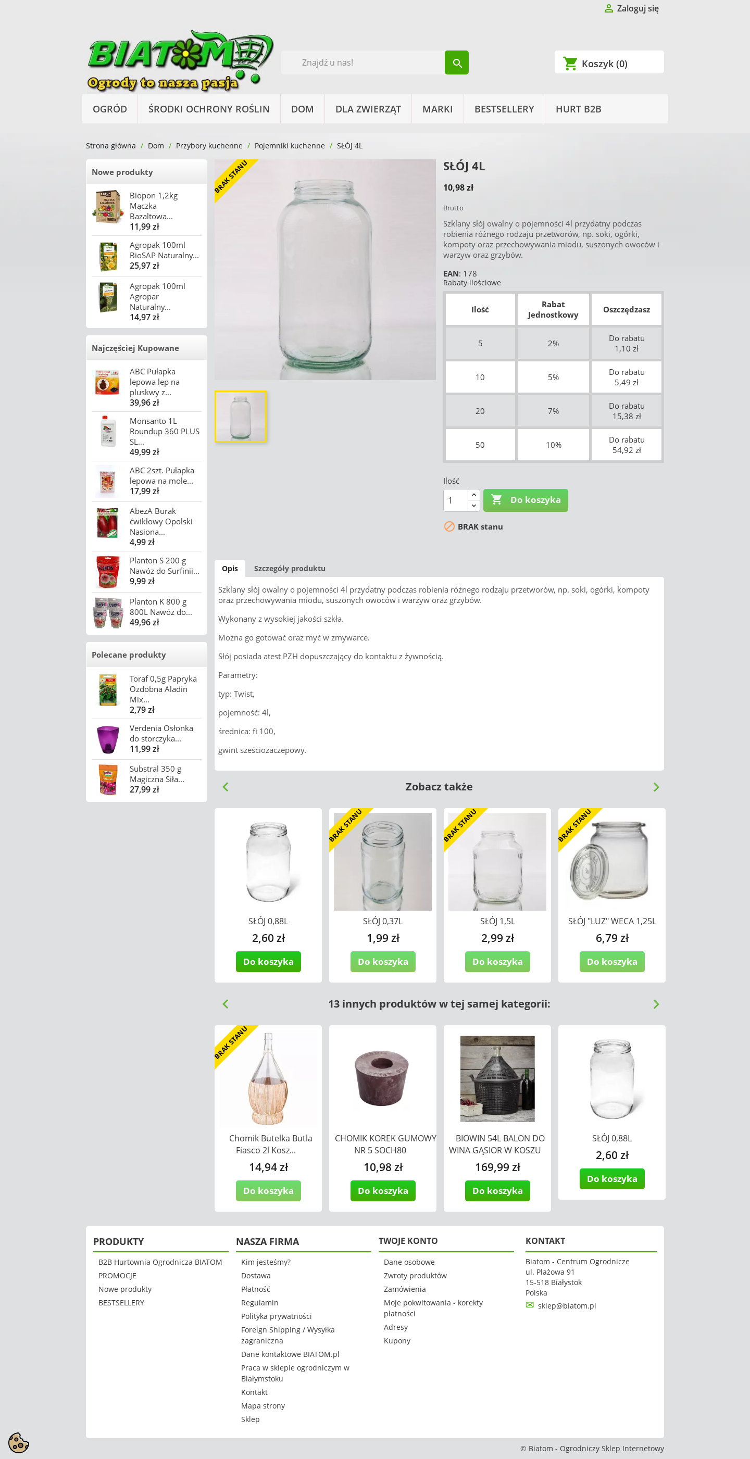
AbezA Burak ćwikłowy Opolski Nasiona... (161, 521)
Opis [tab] (230, 568)
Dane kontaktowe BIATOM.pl (290, 1354)
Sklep (250, 1419)
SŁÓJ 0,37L (383, 921)
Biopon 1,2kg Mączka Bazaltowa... (154, 205)
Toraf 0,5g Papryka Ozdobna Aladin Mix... (163, 689)
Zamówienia (405, 1289)
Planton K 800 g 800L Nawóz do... (161, 606)
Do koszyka (526, 500)
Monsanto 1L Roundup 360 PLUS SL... (164, 431)
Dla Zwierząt (368, 109)
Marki (437, 109)
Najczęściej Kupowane (135, 348)
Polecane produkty (129, 654)
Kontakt (254, 1392)
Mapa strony (263, 1406)
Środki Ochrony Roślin (209, 109)
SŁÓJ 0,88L (268, 921)
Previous (221, 783)
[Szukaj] (375, 62)
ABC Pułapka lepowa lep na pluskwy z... (155, 381)
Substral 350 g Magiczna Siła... (157, 773)
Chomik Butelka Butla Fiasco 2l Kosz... (270, 1144)
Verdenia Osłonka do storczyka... (161, 733)
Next (652, 783)
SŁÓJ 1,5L (497, 921)
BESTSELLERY (504, 109)
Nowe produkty (122, 172)
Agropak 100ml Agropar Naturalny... (157, 296)
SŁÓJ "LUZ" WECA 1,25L (612, 921)
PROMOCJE (117, 1275)
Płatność (255, 1289)
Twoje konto (408, 1241)
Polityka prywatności (276, 1316)
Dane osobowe (409, 1262)
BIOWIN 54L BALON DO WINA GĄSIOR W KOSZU (497, 1144)
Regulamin (260, 1302)
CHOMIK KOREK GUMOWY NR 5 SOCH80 (385, 1144)
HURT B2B (579, 109)
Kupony (397, 1340)
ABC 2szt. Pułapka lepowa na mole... (162, 475)
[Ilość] (455, 500)
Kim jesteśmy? (266, 1262)
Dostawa (256, 1275)
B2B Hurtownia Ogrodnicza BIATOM (160, 1262)
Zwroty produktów (415, 1275)
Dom (302, 109)
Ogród (110, 109)
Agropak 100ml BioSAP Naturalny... (164, 250)
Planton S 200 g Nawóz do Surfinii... (164, 565)
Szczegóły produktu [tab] (290, 568)
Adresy (396, 1327)
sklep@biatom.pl (567, 1306)
